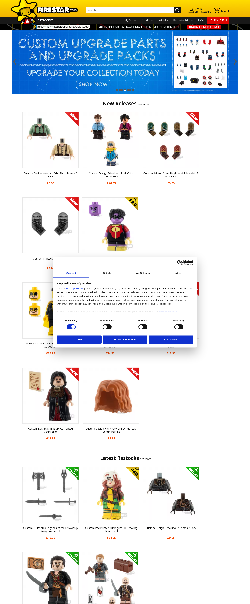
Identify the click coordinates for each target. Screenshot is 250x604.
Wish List (164, 20)
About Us (26, 543)
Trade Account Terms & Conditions (94, 568)
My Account (131, 20)
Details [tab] (107, 273)
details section (168, 311)
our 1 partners (75, 288)
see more (143, 104)
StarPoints (148, 20)
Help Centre (80, 539)
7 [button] (133, 90)
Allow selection (125, 339)
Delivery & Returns (32, 557)
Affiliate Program (83, 573)
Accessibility (28, 571)
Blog (23, 552)
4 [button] (125, 90)
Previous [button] (14, 62)
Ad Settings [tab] (143, 273)
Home (24, 534)
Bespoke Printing (183, 20)
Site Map (26, 580)
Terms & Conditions (32, 561)
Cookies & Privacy (31, 566)
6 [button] (130, 90)
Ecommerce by (217, 600)
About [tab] (178, 273)
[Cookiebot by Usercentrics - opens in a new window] (179, 262)
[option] (125, 62)
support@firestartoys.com (88, 550)
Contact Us (79, 534)
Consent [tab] (71, 273)
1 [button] (117, 90)
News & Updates (30, 548)
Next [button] (235, 62)
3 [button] (122, 90)
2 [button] (120, 90)
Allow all (171, 339)
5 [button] (128, 90)
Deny (79, 339)
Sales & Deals (218, 20)
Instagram (150, 547)
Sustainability (29, 575)
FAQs (201, 20)
